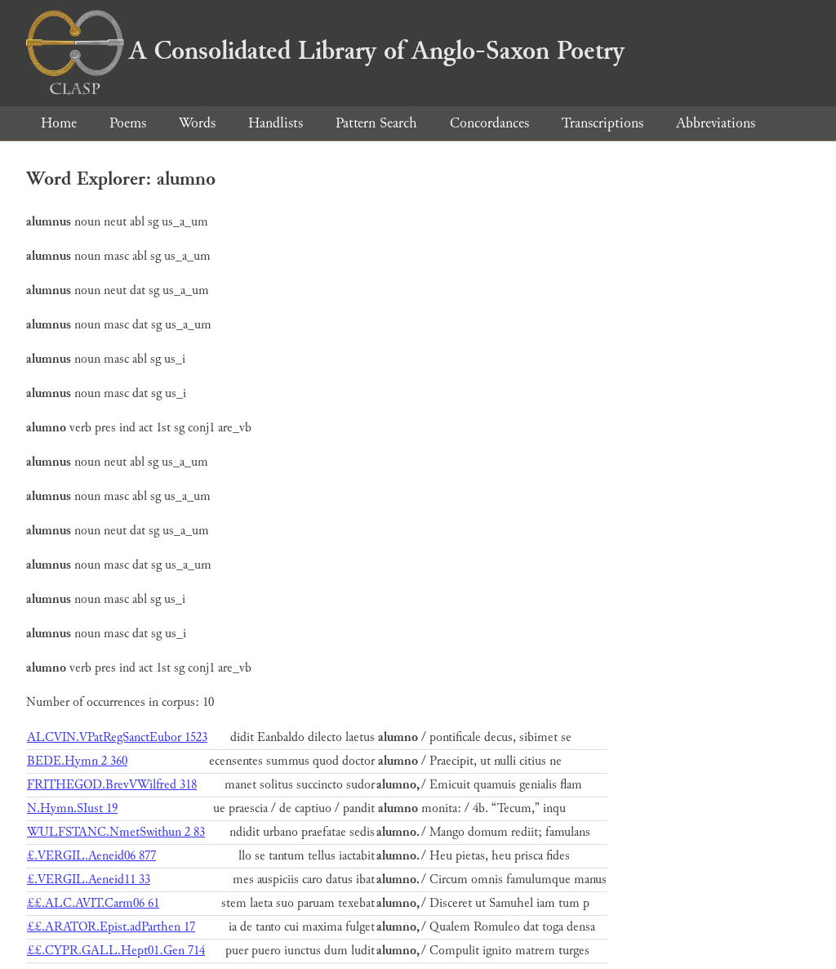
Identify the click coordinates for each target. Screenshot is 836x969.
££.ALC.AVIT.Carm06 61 (93, 903)
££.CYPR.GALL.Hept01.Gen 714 (116, 950)
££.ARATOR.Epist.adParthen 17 (111, 927)
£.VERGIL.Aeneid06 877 (91, 855)
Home (59, 123)
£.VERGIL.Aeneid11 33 (88, 879)
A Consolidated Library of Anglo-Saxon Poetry (325, 50)
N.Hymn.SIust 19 (72, 808)
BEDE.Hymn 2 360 (77, 761)
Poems (127, 123)
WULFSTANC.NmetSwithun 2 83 (116, 832)
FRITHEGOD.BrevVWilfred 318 (112, 784)
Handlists (275, 123)
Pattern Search (376, 123)
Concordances (489, 123)
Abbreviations (715, 123)
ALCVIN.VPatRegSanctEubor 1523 (117, 737)
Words (197, 123)
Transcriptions (602, 123)
